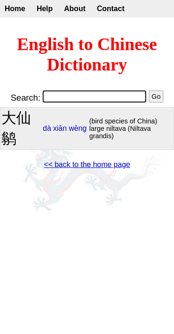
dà (47, 128)
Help (45, 9)
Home (15, 9)
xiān (60, 128)
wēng (77, 128)
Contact (111, 9)
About (74, 9)
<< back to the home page (87, 164)
